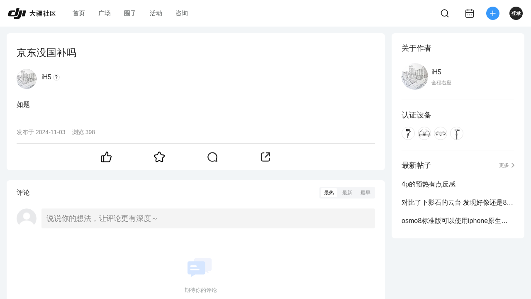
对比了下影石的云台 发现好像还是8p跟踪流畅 (458, 202)
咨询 (181, 13)
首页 (79, 13)
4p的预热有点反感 (428, 184)
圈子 (130, 13)
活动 (156, 13)
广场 (104, 13)
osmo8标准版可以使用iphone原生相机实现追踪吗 (458, 220)
